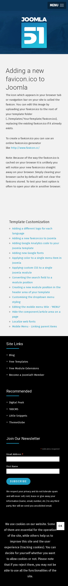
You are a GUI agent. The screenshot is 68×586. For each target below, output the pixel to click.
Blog (12, 355)
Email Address (14, 454)
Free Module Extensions (24, 368)
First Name (12, 466)
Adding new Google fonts (28, 253)
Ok (60, 526)
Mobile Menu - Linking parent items (34, 326)
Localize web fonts (24, 321)
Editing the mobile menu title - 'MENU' (36, 307)
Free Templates (18, 361)
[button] (57, 5)
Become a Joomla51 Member (26, 375)
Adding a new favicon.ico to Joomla (34, 238)
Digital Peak (16, 402)
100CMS (13, 409)
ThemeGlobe (17, 422)
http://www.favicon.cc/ (25, 147)
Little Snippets (18, 415)
